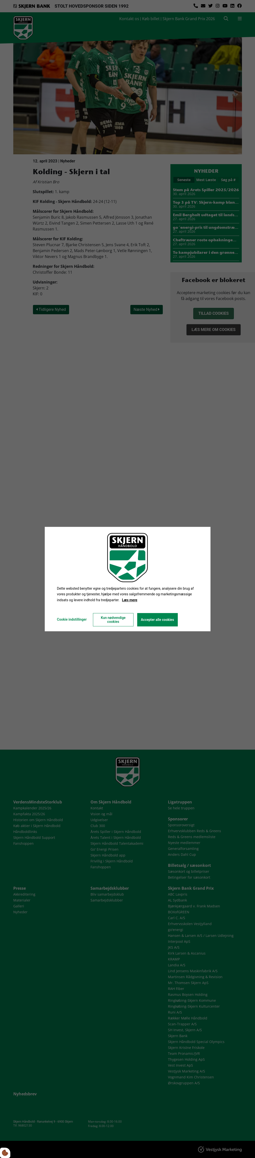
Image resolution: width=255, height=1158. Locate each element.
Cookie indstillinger (72, 619)
